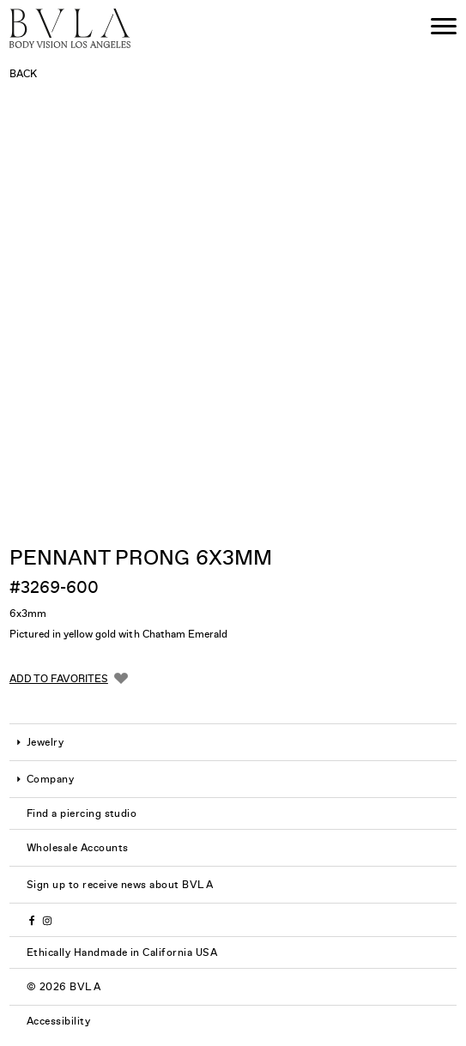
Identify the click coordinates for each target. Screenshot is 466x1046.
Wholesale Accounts (78, 848)
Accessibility (58, 1021)
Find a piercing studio (82, 813)
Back (23, 74)
